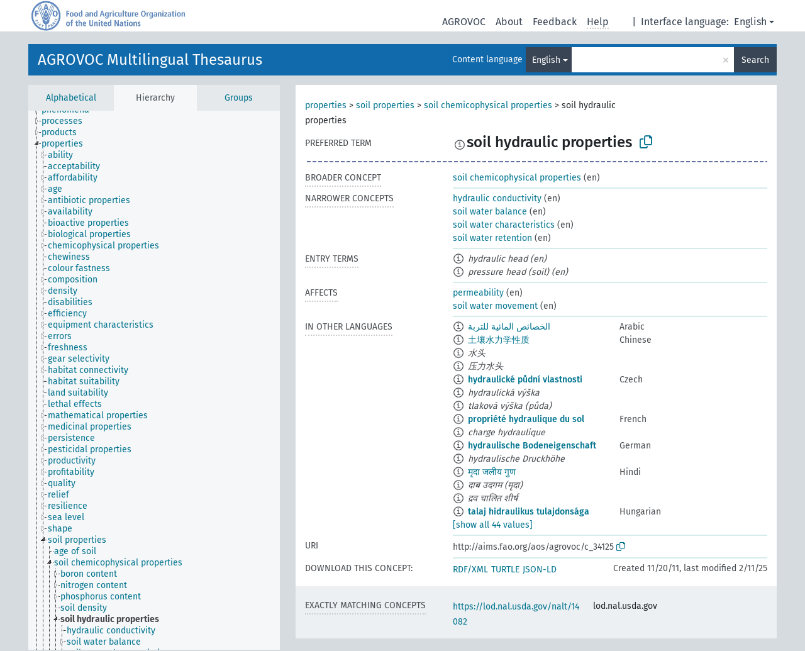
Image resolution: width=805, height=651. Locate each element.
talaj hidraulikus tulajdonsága (528, 511)
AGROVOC (464, 22)
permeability (478, 292)
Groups (239, 97)
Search (755, 60)
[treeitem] (67, 121)
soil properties (385, 105)
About (509, 22)
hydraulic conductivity (497, 198)
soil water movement (495, 306)
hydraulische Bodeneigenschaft (532, 445)
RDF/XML (470, 569)
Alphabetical (71, 97)
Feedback (555, 22)
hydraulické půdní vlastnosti (525, 379)
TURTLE (505, 569)
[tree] (154, 380)
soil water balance (490, 211)
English (750, 22)
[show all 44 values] (493, 525)
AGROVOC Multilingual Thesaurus (150, 60)
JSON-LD (540, 569)
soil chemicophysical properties (488, 105)
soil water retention (492, 238)
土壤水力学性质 (499, 340)
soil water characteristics (504, 225)
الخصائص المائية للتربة (509, 326)
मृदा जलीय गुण (492, 472)
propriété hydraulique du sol (526, 419)
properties (326, 105)
